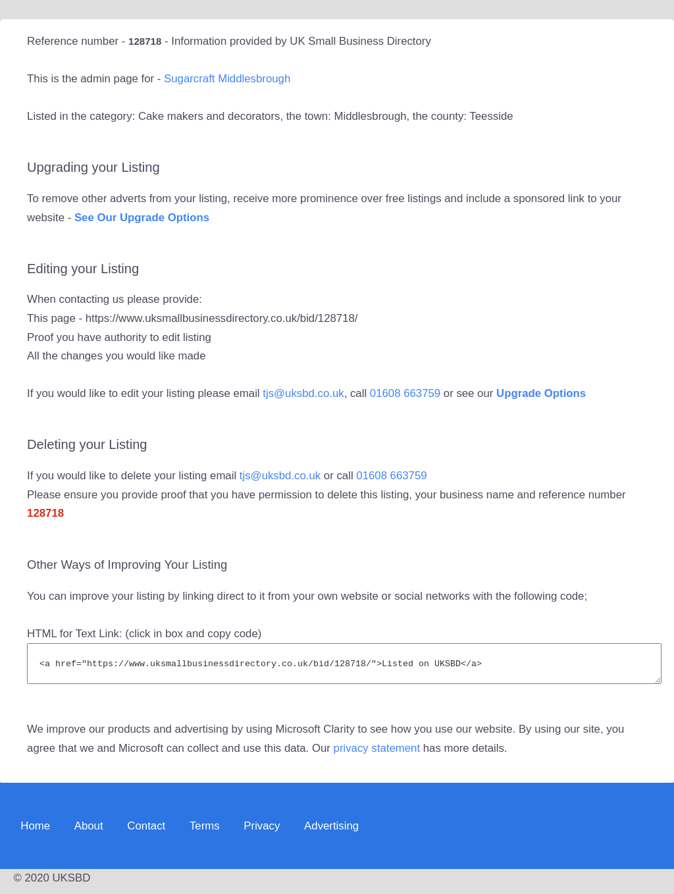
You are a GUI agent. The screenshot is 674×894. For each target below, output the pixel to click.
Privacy (262, 832)
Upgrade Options (541, 393)
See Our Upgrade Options (141, 217)
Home (35, 832)
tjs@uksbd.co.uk (303, 393)
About (88, 832)
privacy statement (377, 754)
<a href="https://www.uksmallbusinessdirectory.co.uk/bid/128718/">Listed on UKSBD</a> (344, 666)
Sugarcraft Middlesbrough (227, 78)
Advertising (331, 832)
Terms (205, 832)
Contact (146, 832)
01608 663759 (405, 393)
